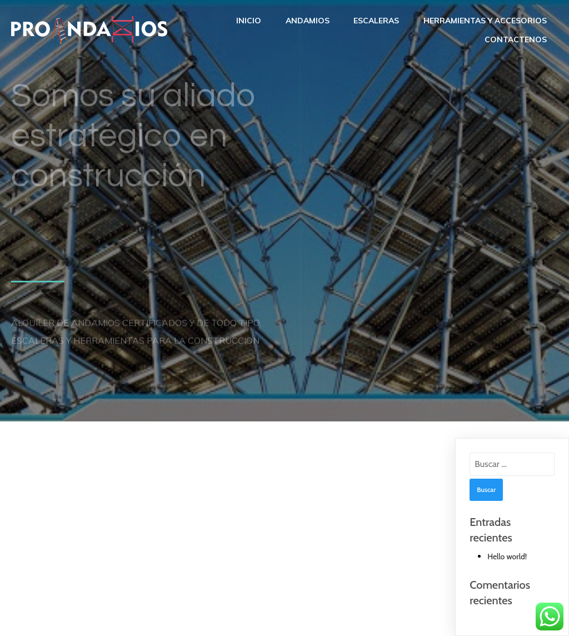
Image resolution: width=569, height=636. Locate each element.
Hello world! (507, 556)
